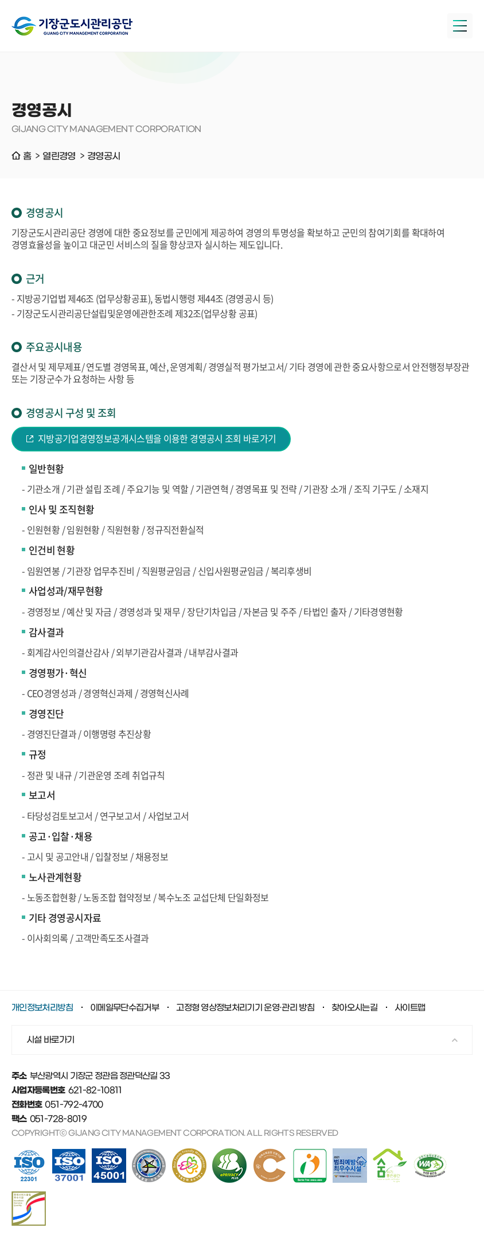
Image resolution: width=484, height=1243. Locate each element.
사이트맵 (410, 1008)
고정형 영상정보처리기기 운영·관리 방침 (245, 1008)
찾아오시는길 (354, 1008)
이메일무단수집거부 (124, 1008)
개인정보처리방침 (42, 1008)
